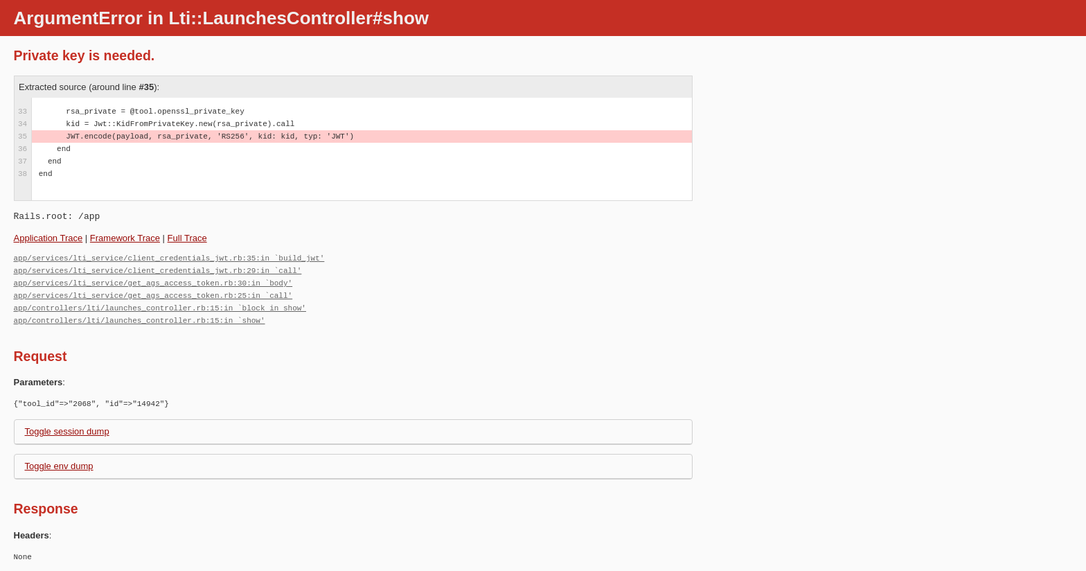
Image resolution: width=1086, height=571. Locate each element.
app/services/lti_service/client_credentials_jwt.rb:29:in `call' (158, 270)
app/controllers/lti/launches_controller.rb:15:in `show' (139, 320)
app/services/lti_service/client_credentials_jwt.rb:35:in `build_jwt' (169, 258)
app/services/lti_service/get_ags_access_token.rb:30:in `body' (153, 283)
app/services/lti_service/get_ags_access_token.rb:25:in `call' (153, 295)
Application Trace (48, 238)
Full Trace (187, 238)
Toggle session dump (67, 431)
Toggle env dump (59, 466)
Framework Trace (125, 238)
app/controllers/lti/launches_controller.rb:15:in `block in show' (160, 308)
